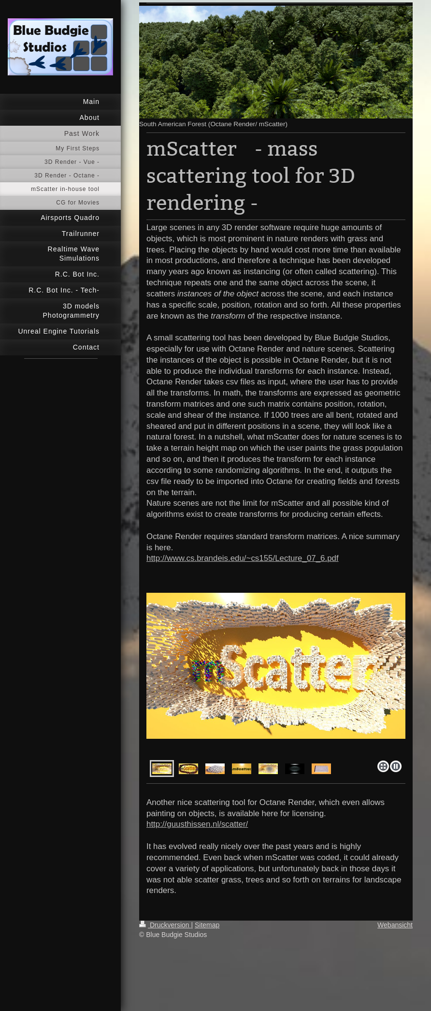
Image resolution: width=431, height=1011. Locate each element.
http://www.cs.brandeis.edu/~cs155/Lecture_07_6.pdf (242, 558)
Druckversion (165, 925)
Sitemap (207, 925)
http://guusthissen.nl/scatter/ (197, 824)
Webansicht (395, 925)
